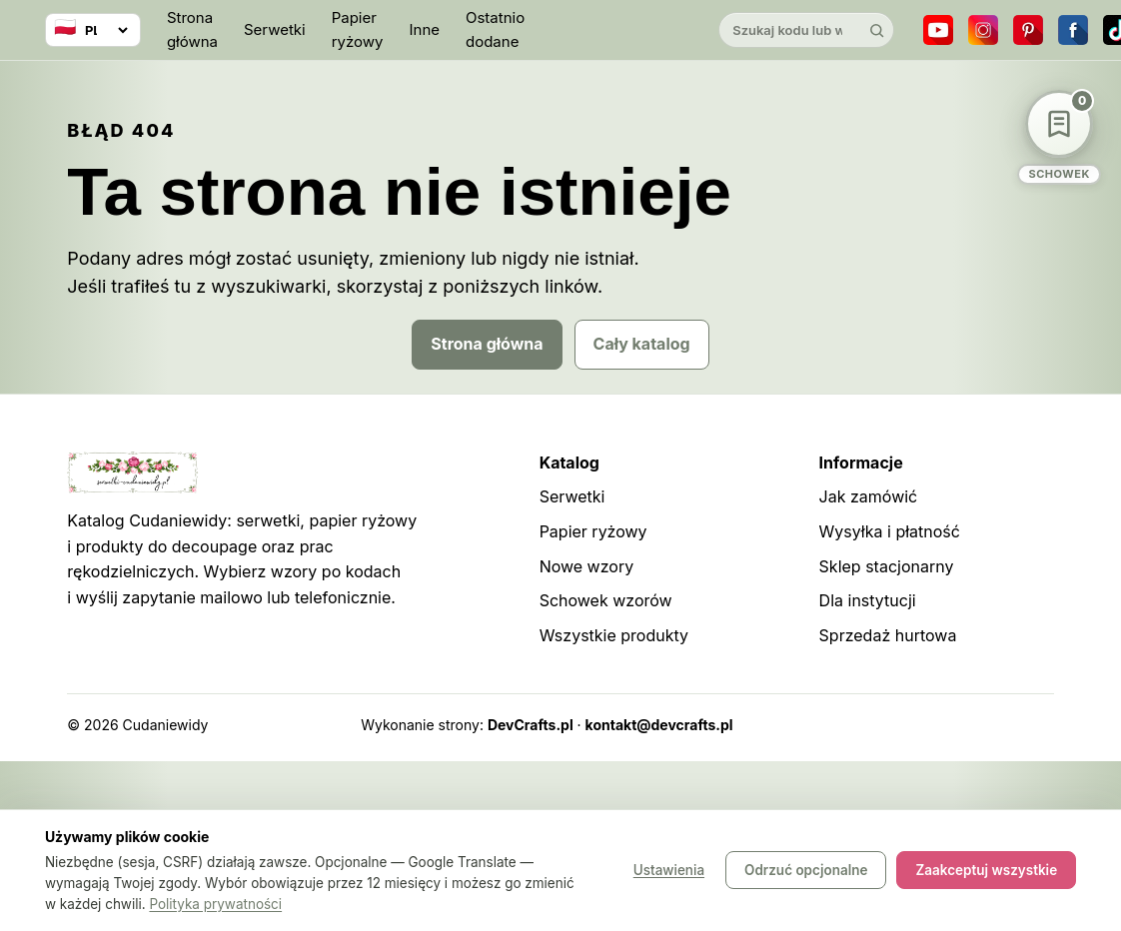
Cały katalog (641, 344)
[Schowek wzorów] (1059, 137)
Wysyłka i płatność (889, 531)
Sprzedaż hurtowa (888, 635)
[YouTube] (938, 30)
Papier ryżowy (358, 29)
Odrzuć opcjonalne (805, 871)
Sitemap (912, 724)
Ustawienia (668, 871)
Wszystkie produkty (614, 635)
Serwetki (275, 29)
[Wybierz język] (93, 30)
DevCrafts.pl (530, 724)
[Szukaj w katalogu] (789, 30)
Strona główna (192, 29)
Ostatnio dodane (495, 29)
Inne (424, 29)
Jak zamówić (868, 496)
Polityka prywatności (215, 904)
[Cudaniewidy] (621, 30)
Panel (1035, 724)
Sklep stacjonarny (886, 566)
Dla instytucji (867, 600)
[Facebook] (1073, 30)
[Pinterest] (1028, 30)
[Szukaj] (876, 30)
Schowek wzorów (606, 600)
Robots (978, 724)
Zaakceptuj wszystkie (986, 871)
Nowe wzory (587, 566)
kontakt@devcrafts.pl (659, 724)
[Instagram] (983, 30)
